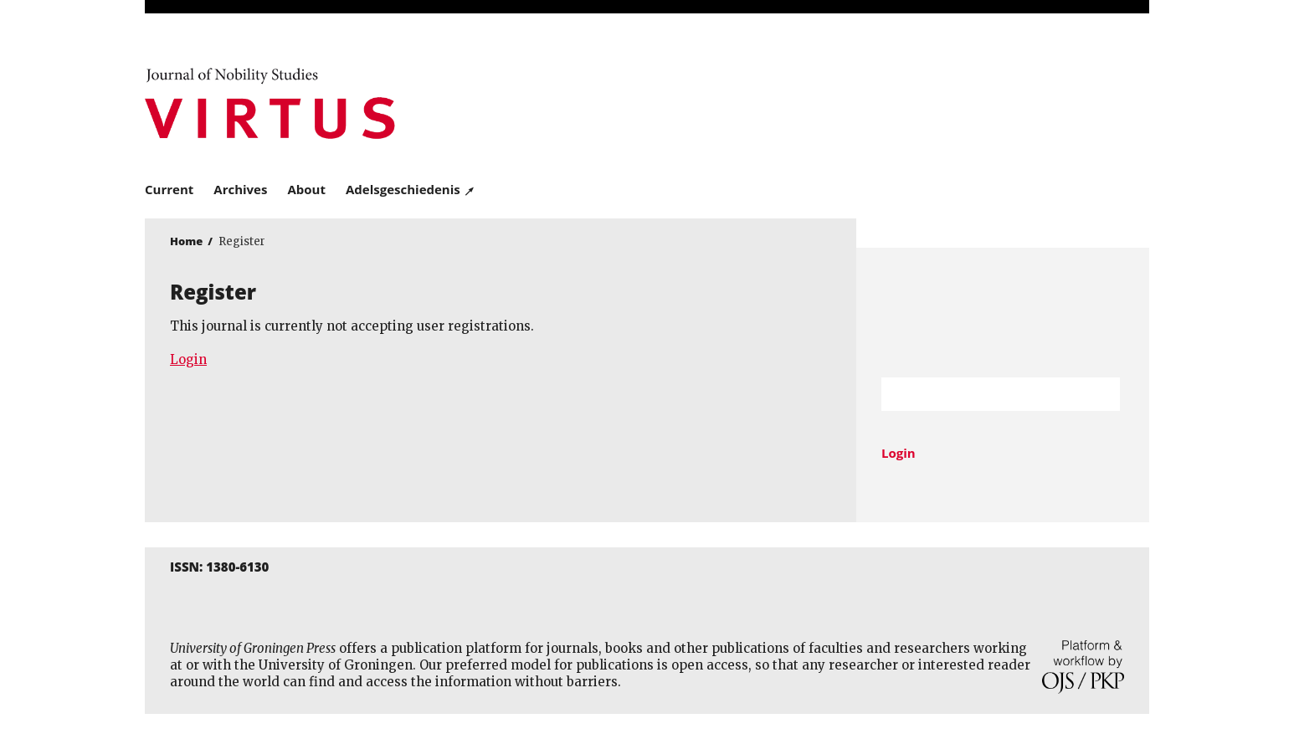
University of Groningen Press (889, 101)
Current (169, 189)
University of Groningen (1002, 312)
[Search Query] (979, 394)
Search (1099, 394)
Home (186, 241)
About (306, 189)
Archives (240, 189)
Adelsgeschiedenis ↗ (410, 189)
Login (188, 359)
